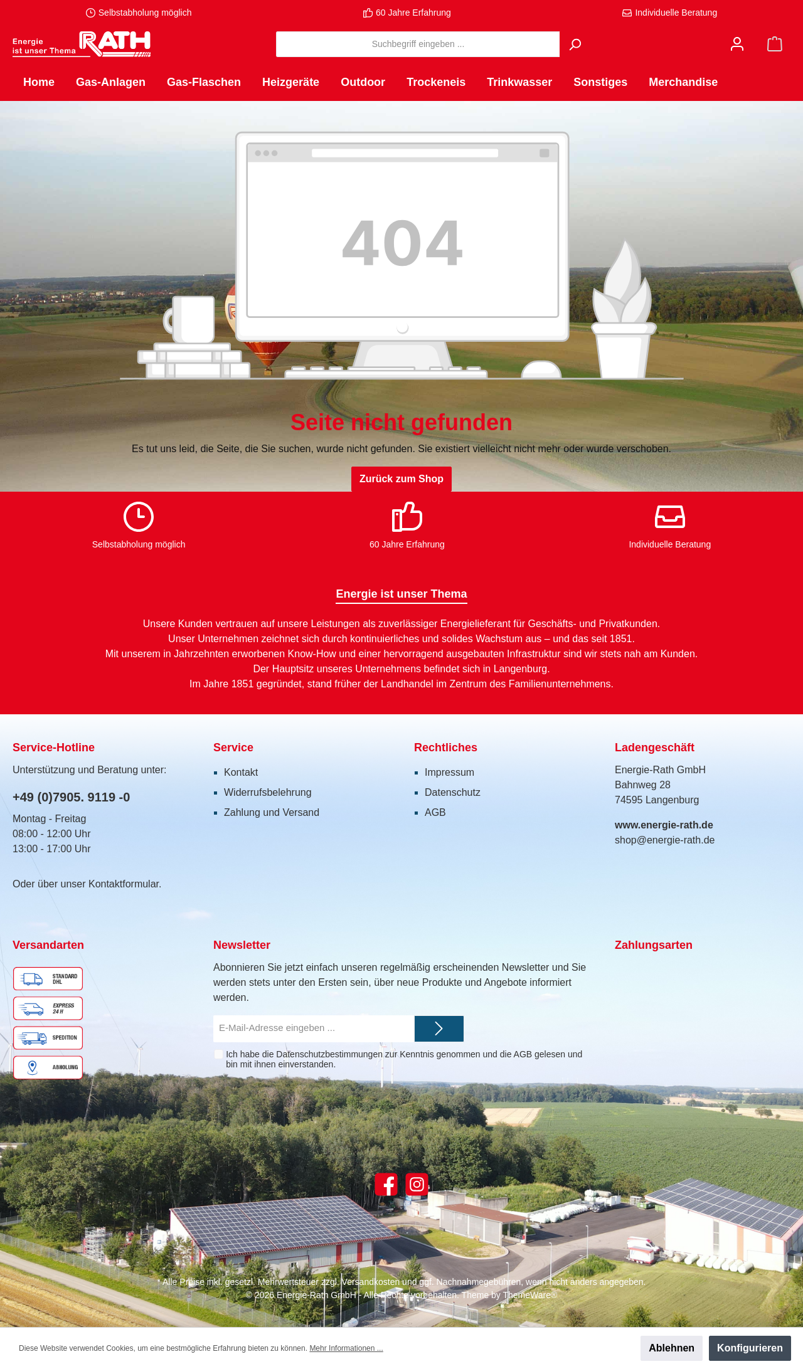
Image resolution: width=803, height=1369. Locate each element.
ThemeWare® (530, 1295)
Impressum (449, 772)
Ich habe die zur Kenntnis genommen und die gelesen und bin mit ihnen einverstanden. (404, 1059)
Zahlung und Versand (271, 812)
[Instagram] (417, 1184)
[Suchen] (575, 44)
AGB (435, 812)
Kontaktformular (123, 884)
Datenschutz (453, 792)
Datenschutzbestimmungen (329, 1054)
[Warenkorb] (774, 44)
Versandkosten (371, 1282)
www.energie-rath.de (664, 825)
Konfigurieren (750, 1348)
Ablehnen (671, 1348)
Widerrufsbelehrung (268, 792)
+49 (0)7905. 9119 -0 (71, 797)
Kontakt (241, 772)
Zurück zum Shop (401, 478)
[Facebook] (386, 1184)
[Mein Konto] (737, 44)
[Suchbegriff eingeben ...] (418, 44)
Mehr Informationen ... (346, 1348)
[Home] (39, 82)
